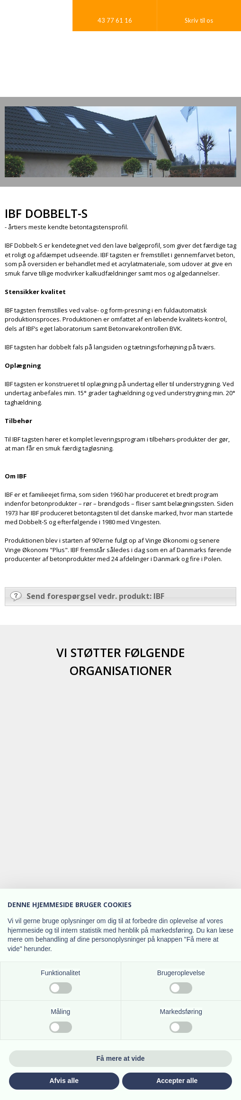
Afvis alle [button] (64, 1080)
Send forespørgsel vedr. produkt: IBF (87, 596)
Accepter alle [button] (176, 1080)
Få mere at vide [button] (121, 1058)
